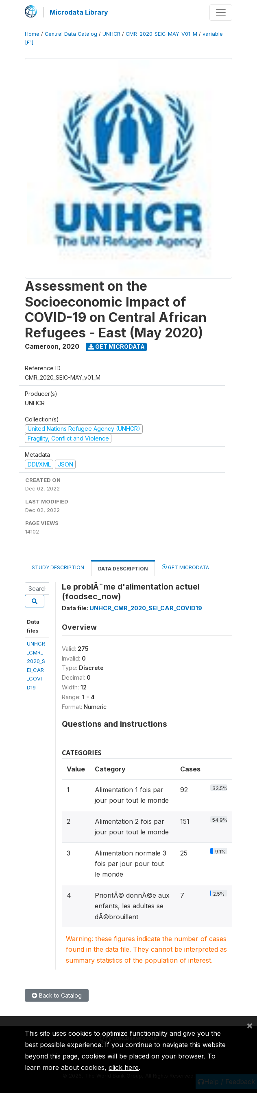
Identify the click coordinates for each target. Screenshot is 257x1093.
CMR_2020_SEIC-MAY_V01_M (161, 34)
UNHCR (111, 34)
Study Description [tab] (58, 567)
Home (32, 34)
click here (124, 1067)
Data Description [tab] (123, 569)
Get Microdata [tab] (185, 567)
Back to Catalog (57, 995)
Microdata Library (79, 12)
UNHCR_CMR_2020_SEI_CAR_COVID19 (145, 608)
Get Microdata (116, 346)
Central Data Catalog (71, 34)
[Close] (249, 1025)
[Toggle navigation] (220, 12)
